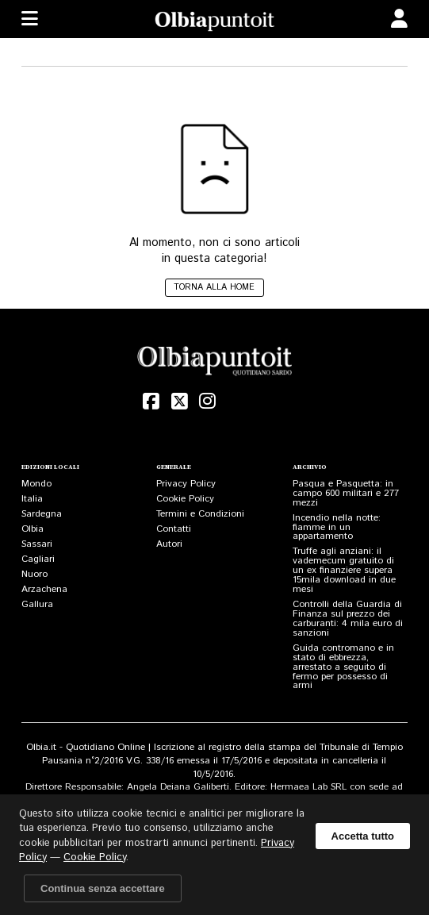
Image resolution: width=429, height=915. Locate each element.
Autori (169, 544)
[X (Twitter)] (179, 401)
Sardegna (41, 514)
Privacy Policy (186, 483)
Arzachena (44, 589)
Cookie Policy (185, 499)
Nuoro (34, 574)
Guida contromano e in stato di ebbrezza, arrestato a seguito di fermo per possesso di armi (343, 667)
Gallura (37, 604)
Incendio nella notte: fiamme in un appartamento (337, 527)
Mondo (36, 483)
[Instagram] (207, 401)
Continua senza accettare (102, 888)
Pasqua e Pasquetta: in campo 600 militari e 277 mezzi (346, 493)
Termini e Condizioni (200, 514)
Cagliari (38, 559)
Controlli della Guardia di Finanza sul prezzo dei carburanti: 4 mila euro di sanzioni (348, 619)
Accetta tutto (362, 836)
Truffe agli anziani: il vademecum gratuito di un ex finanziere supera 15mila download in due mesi (344, 570)
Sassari (36, 544)
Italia (32, 499)
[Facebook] (151, 401)
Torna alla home (214, 287)
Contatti (173, 529)
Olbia (32, 529)
